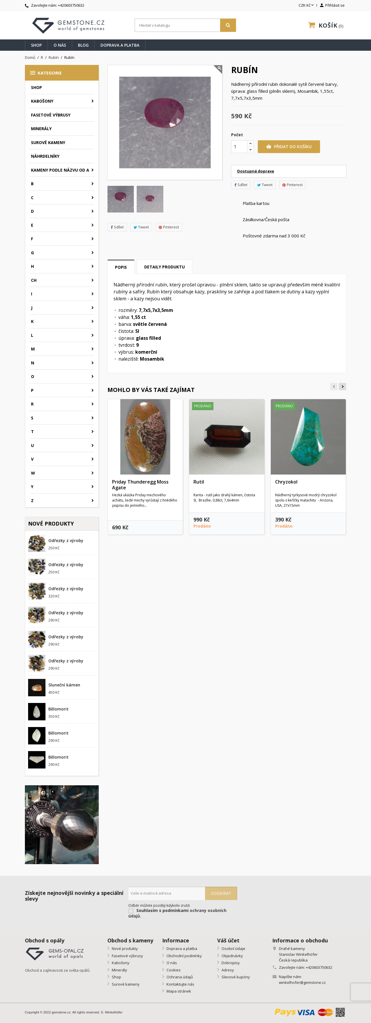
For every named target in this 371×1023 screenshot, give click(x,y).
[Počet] (239, 146)
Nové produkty (124, 948)
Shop (36, 45)
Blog (83, 45)
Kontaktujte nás (180, 984)
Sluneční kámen (64, 685)
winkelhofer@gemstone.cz (302, 982)
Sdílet (117, 227)
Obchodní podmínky (184, 955)
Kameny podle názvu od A (60, 170)
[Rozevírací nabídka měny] (307, 5)
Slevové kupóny (235, 977)
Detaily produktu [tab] (164, 267)
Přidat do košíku (289, 147)
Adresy (227, 970)
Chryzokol (286, 482)
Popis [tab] (121, 267)
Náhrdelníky (45, 156)
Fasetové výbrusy (50, 115)
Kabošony (42, 101)
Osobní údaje (233, 948)
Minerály (41, 128)
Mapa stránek (178, 991)
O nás (60, 45)
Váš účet (228, 940)
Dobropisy (230, 962)
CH (33, 280)
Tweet (141, 227)
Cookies (173, 970)
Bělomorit (58, 709)
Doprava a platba (119, 45)
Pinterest (169, 227)
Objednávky (232, 955)
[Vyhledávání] (185, 25)
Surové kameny (48, 142)
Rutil (198, 482)
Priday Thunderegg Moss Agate (140, 485)
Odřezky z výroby (65, 540)
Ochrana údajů (179, 977)
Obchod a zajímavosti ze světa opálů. (57, 970)
